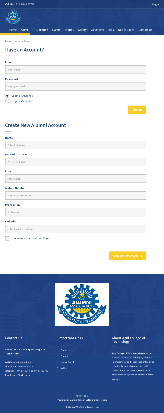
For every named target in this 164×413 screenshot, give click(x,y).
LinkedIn (10, 222)
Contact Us (145, 29)
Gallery (82, 29)
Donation (42, 29)
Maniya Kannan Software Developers (88, 400)
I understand (28, 238)
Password (11, 79)
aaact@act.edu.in (21, 375)
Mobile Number (15, 188)
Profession (12, 205)
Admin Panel (82, 396)
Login (155, 4)
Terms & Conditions (39, 238)
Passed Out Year (16, 155)
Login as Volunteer (19, 101)
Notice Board (126, 29)
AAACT (76, 407)
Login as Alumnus (19, 95)
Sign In (137, 109)
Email (8, 62)
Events (56, 29)
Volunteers (97, 29)
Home (13, 29)
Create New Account (127, 255)
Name (9, 138)
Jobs (111, 29)
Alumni (25, 29)
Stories (69, 29)
